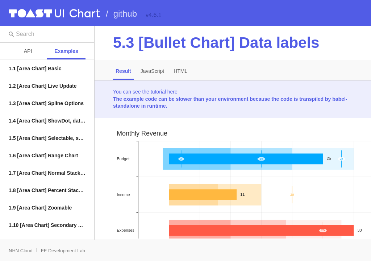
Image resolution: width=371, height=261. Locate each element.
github (125, 13)
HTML (180, 71)
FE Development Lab (63, 250)
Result (123, 71)
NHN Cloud (21, 250)
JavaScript (152, 71)
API (28, 51)
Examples (66, 51)
